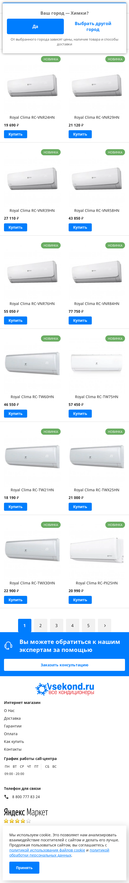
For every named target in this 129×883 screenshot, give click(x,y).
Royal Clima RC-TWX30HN (32, 582)
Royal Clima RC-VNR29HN (96, 117)
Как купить (14, 741)
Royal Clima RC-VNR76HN (32, 303)
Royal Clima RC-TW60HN (32, 396)
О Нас (9, 710)
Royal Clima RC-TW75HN (96, 396)
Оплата (11, 733)
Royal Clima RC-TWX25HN (96, 489)
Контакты (13, 749)
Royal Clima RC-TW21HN (32, 489)
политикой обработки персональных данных (59, 853)
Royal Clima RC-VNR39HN (32, 210)
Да (35, 26)
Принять (24, 867)
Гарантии (13, 725)
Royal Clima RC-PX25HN (97, 582)
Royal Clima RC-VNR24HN (32, 117)
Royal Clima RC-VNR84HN (96, 303)
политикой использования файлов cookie (47, 850)
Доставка (12, 718)
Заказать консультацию (64, 664)
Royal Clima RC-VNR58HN (96, 210)
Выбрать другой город (93, 26)
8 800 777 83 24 (26, 797)
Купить (16, 134)
